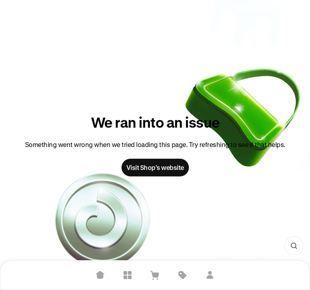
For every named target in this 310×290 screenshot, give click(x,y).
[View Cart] (155, 275)
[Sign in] (210, 275)
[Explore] (127, 275)
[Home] (100, 275)
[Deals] (182, 275)
